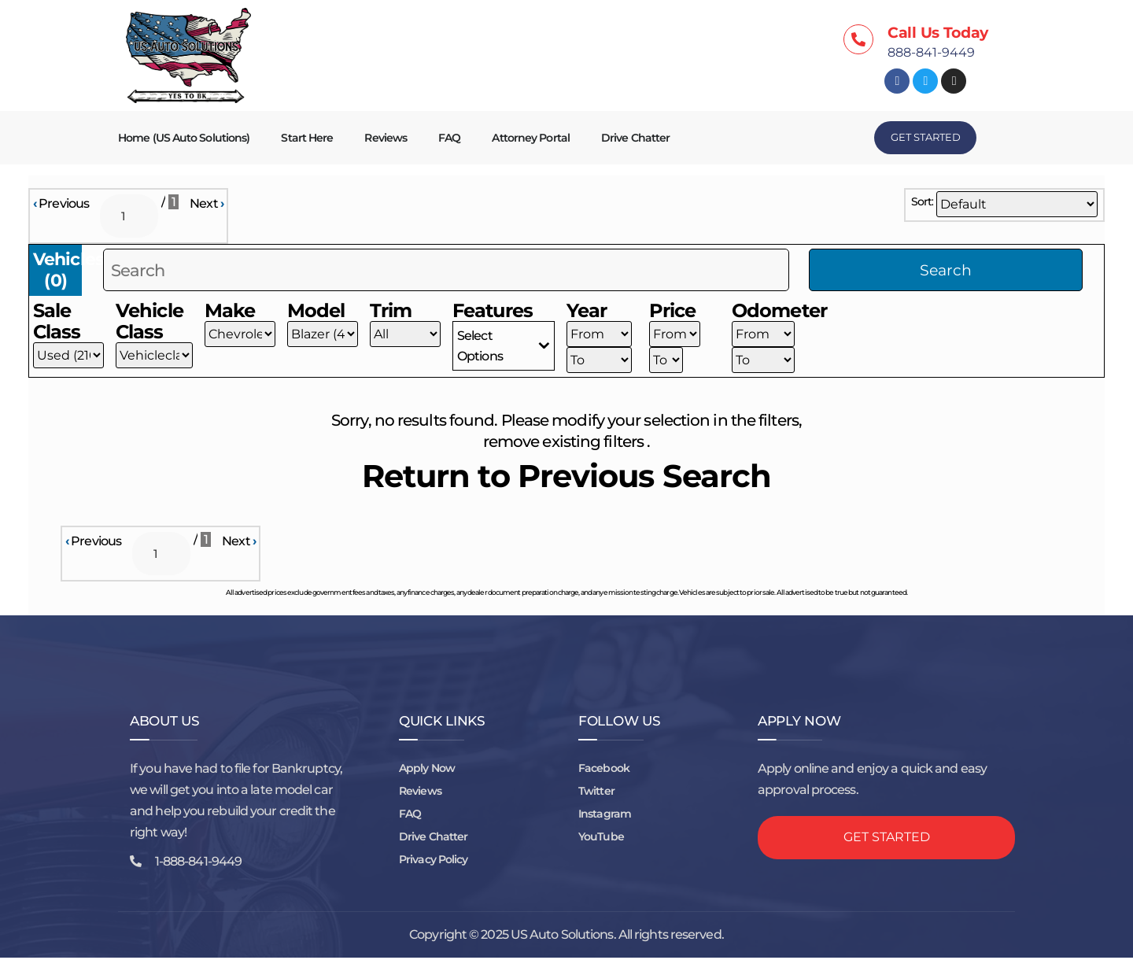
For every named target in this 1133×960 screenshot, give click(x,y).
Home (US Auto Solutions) (183, 138)
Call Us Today (938, 33)
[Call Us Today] (858, 39)
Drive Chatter (635, 138)
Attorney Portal (531, 138)
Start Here (307, 138)
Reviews (385, 138)
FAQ (449, 138)
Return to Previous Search (567, 477)
